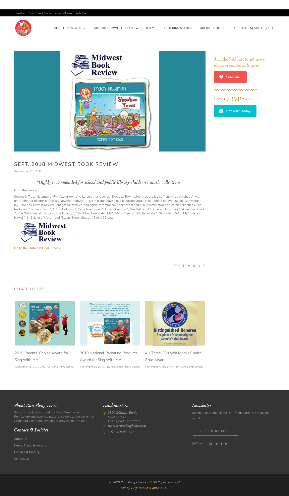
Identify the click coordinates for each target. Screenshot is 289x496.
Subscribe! (230, 77)
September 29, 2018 (28, 171)
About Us (20, 13)
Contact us (80, 13)
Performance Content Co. (149, 488)
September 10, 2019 (92, 367)
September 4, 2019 (156, 367)
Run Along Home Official (60, 367)
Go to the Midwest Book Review (37, 248)
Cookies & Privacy (63, 13)
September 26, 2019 (27, 367)
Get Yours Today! (235, 111)
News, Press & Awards (40, 13)
